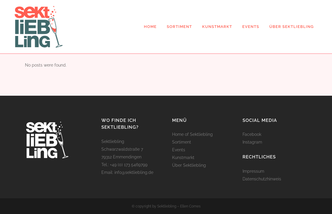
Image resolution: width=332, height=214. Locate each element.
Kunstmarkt (183, 157)
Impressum (253, 171)
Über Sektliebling (189, 165)
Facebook (252, 134)
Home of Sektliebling (192, 134)
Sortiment (181, 142)
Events (178, 149)
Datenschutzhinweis (262, 179)
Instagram (252, 142)
